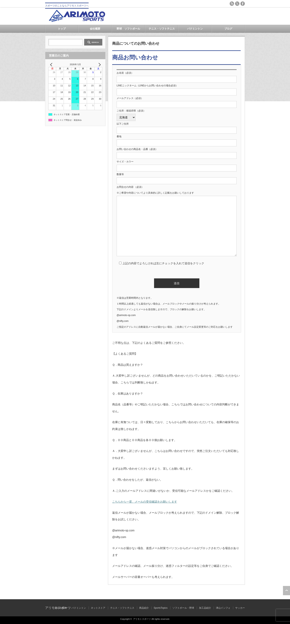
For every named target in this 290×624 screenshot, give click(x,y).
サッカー (240, 607)
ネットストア (98, 607)
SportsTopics (161, 607)
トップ (62, 28)
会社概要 (95, 28)
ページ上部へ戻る (286, 590)
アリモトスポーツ (142, 619)
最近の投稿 (61, 607)
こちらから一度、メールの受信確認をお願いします (144, 501)
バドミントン (195, 28)
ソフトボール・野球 (183, 607)
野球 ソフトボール (128, 28)
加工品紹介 (205, 607)
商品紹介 (144, 607)
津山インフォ (223, 607)
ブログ (228, 28)
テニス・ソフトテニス (162, 28)
